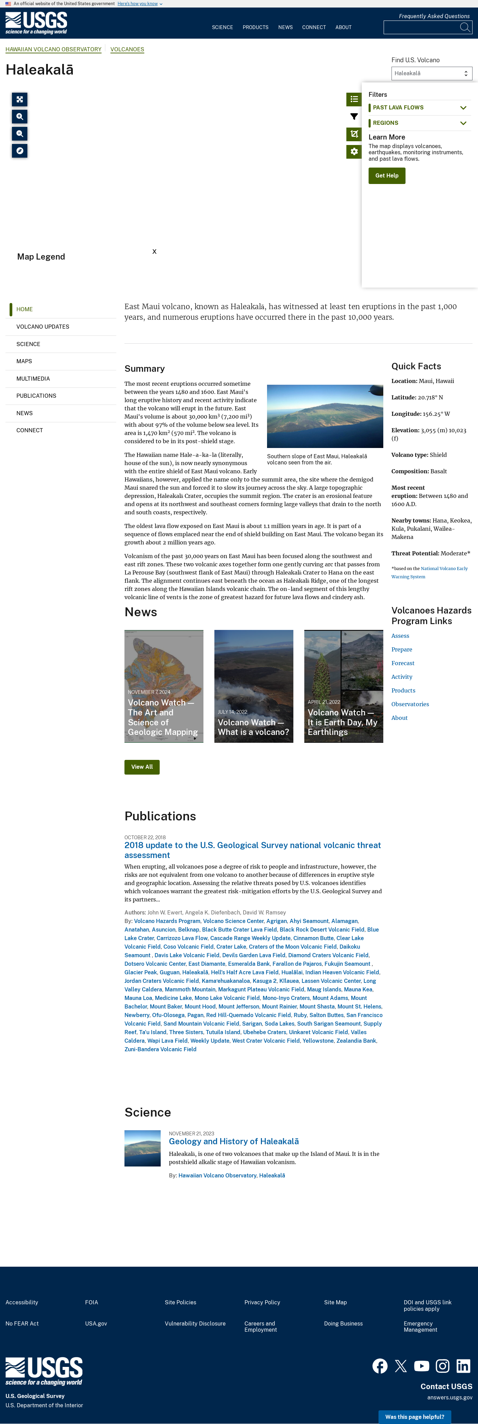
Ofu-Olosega (168, 1015)
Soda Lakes (279, 1023)
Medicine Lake (173, 998)
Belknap (188, 929)
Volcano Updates (42, 327)
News (285, 27)
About (343, 27)
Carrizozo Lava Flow (182, 938)
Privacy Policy (262, 1303)
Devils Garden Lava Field (254, 955)
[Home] (36, 33)
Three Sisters (186, 1032)
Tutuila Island (223, 1032)
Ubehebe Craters (264, 1032)
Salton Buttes (326, 1015)
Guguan (170, 972)
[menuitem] (222, 23)
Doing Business (343, 1324)
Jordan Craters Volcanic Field (161, 981)
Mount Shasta (317, 1006)
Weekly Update (209, 1041)
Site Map (335, 1303)
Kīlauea (289, 981)
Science (222, 27)
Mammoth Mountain (190, 989)
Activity (401, 676)
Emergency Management (420, 1327)
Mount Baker (166, 1006)
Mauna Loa (138, 998)
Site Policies (180, 1303)
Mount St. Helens (359, 1006)
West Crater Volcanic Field (266, 1041)
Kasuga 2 (265, 981)
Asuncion (163, 929)
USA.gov (96, 1324)
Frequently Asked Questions (434, 16)
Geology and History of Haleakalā (234, 1141)
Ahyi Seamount (309, 921)
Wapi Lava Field (167, 1041)
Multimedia (33, 378)
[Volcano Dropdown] (432, 73)
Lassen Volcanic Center (331, 981)
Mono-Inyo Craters (286, 998)
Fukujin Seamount (348, 964)
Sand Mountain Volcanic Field (201, 1023)
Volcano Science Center (233, 921)
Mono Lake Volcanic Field (227, 998)
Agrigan (276, 921)
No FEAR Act (22, 1324)
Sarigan (252, 1023)
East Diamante (206, 964)
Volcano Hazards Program (167, 921)
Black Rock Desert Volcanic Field (322, 929)
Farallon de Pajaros (297, 964)
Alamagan (344, 921)
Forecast (403, 663)
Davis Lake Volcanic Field (187, 955)
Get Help (387, 175)
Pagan (195, 1015)
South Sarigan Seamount (329, 1023)
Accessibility (21, 1303)
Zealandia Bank (356, 1041)
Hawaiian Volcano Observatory (53, 49)
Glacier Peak (140, 972)
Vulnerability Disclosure (195, 1324)
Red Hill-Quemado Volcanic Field (248, 1015)
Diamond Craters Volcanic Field (328, 955)
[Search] (466, 27)
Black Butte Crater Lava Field (239, 929)
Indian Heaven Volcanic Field (342, 972)
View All (142, 767)
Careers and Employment (260, 1327)
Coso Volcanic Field (188, 947)
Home (24, 309)
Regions (385, 123)
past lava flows (398, 107)
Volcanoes (127, 49)
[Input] (428, 27)
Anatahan (136, 929)
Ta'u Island (153, 1032)
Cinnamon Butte (313, 938)
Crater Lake (231, 947)
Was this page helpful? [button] (414, 1417)
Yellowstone (318, 1041)
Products (255, 27)
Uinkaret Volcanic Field (318, 1032)
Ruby (300, 1015)
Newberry (136, 1015)
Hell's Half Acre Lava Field (245, 972)
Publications (36, 396)
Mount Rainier (279, 1006)
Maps (24, 361)
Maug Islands (324, 989)
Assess (400, 635)
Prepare (401, 649)
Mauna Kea (358, 989)
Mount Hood (200, 1006)
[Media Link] (325, 417)
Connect (314, 27)
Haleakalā (195, 972)
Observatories (410, 704)
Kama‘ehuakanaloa (226, 981)
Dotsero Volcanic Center (155, 964)
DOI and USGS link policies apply (428, 1306)
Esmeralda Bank (249, 964)
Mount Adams (330, 998)
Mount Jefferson (238, 1006)
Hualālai (292, 972)
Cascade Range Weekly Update (250, 938)
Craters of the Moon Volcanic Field (293, 947)
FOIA (91, 1303)
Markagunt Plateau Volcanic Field (261, 989)
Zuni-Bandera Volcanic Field (160, 1049)
